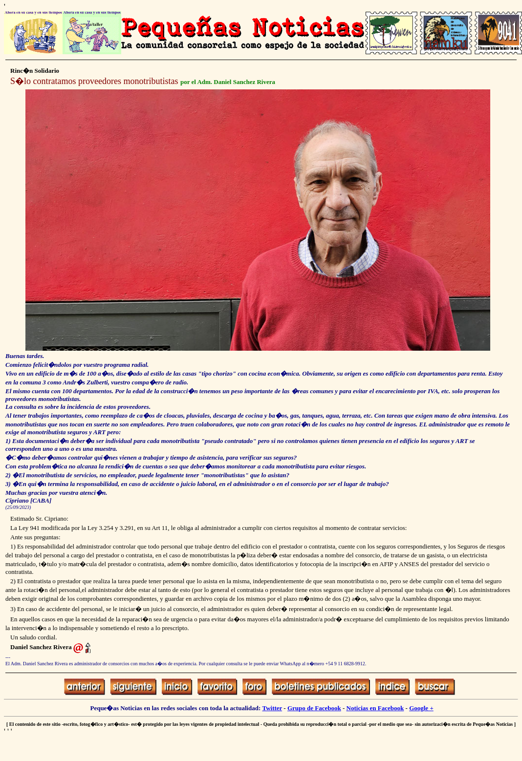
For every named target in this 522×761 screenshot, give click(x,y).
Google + (421, 708)
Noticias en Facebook (375, 708)
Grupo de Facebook (314, 708)
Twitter (272, 708)
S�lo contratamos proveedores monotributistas (94, 81)
